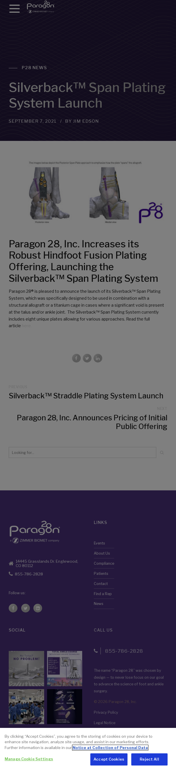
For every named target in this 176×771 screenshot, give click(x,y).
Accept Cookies (109, 760)
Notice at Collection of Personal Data (110, 748)
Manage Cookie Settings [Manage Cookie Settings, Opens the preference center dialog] (29, 760)
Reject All (149, 760)
